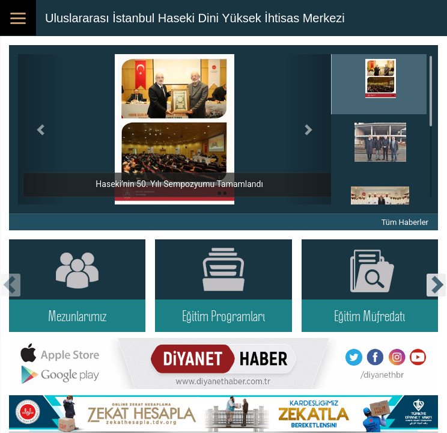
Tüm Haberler (405, 222)
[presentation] (10, 285)
